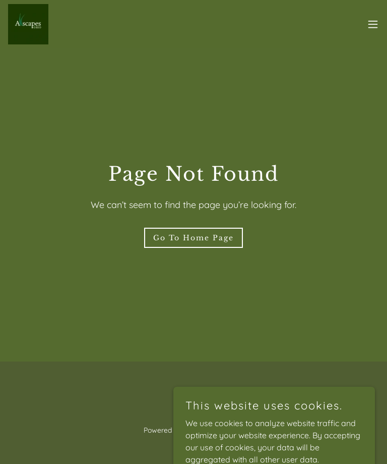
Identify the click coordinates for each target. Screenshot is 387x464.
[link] (28, 24)
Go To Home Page (193, 237)
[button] (373, 24)
